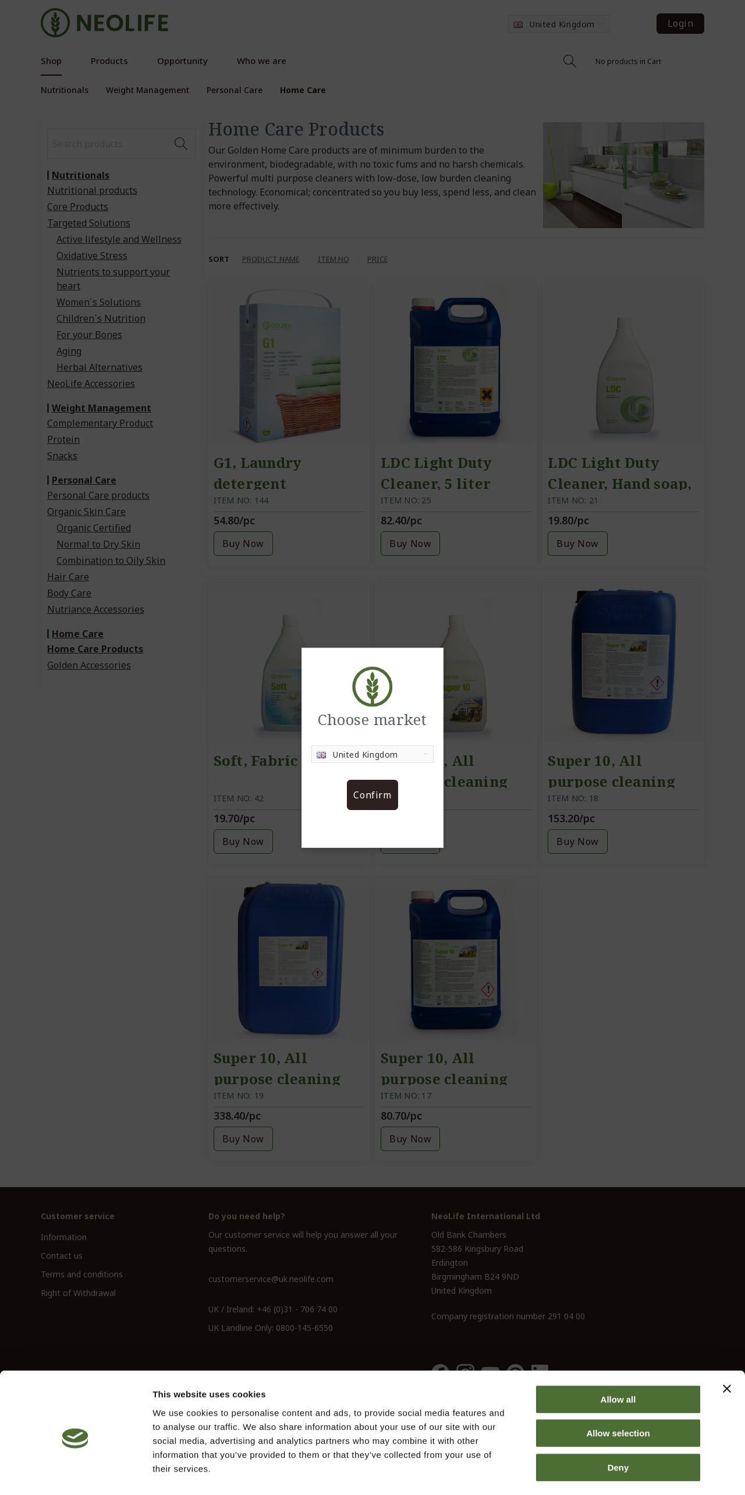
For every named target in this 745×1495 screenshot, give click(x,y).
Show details (611, 1472)
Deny (618, 1421)
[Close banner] (727, 1342)
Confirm (372, 795)
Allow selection (618, 1387)
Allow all (618, 1353)
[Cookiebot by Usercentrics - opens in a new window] (75, 1472)
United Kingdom (357, 754)
